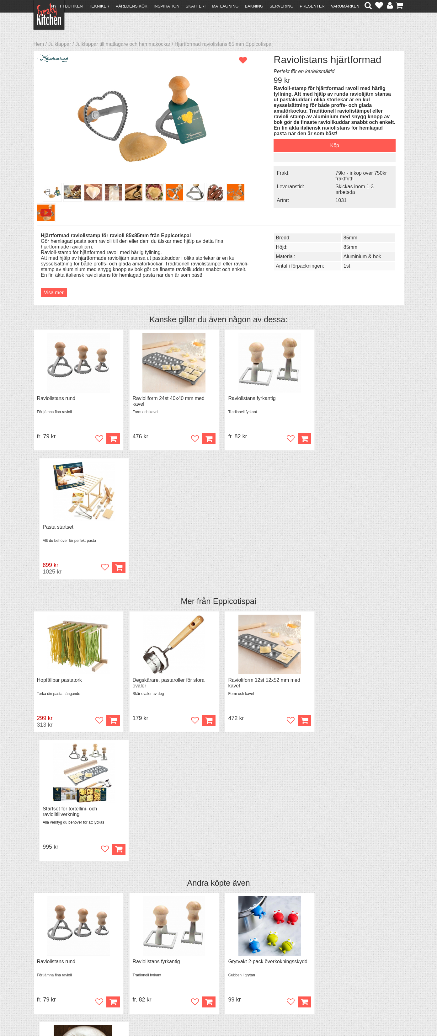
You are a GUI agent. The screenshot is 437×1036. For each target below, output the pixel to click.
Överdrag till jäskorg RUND (349, 725)
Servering (281, 6)
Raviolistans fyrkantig (248, 418)
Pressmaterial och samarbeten (230, 962)
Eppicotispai (234, 493)
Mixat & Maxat (141, 967)
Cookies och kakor (216, 968)
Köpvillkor (47, 961)
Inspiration (166, 6)
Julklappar (59, 44)
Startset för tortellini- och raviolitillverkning (346, 574)
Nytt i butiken (67, 6)
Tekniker (99, 6)
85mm (345, 267)
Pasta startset (334, 418)
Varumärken (345, 6)
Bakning (254, 6)
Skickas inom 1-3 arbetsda (350, 189)
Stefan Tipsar (140, 973)
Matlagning (225, 6)
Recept (134, 956)
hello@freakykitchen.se (195, 1014)
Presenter (312, 6)
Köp (111, 459)
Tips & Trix (137, 961)
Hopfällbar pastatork (59, 571)
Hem (39, 44)
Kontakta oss (51, 956)
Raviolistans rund (56, 418)
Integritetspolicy (54, 978)
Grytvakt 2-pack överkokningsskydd (264, 725)
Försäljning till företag (60, 973)
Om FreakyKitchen (216, 957)
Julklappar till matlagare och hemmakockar (122, 44)
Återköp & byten (54, 967)
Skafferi (196, 6)
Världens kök (131, 6)
